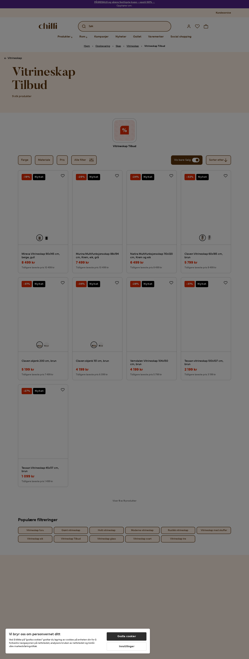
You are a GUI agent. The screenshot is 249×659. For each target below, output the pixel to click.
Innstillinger (126, 646)
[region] (78, 641)
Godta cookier (126, 636)
